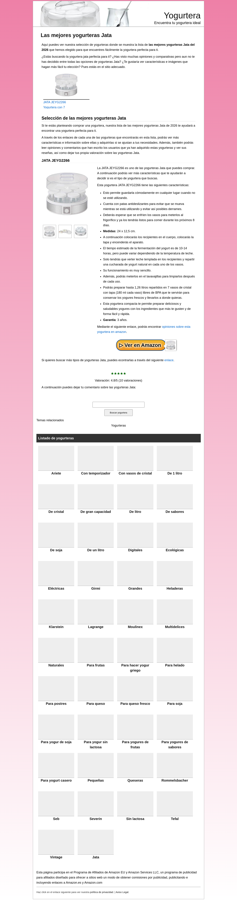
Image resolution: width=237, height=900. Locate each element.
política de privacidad (101, 892)
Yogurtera (182, 15)
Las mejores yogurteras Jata (76, 35)
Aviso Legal (122, 892)
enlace (168, 360)
